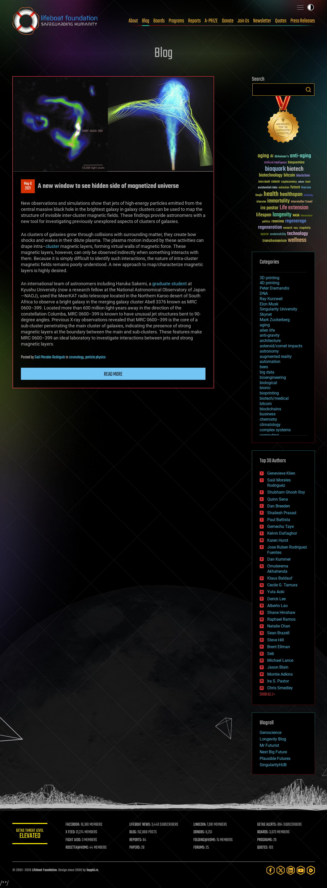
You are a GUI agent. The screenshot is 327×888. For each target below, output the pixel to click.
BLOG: (133, 832)
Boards (159, 21)
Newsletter (262, 21)
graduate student (169, 283)
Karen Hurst (277, 540)
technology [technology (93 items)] (297, 234)
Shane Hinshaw (281, 612)
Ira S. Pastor (278, 681)
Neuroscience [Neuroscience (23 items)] (306, 216)
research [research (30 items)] (287, 228)
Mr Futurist (269, 745)
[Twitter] (281, 870)
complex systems (275, 429)
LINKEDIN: (199, 824)
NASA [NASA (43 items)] (296, 216)
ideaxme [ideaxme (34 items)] (261, 202)
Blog (145, 21)
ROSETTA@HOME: (77, 847)
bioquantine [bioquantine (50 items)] (296, 162)
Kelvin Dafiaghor (282, 533)
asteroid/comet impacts (281, 345)
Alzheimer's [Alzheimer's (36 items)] (282, 157)
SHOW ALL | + (267, 694)
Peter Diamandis (274, 288)
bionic (265, 387)
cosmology (76, 357)
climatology (270, 424)
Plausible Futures (275, 758)
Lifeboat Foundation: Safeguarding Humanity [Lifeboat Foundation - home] (55, 21)
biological (268, 382)
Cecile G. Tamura (282, 585)
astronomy (269, 351)
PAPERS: (135, 847)
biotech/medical (274, 398)
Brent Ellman (278, 646)
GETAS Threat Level (30, 834)
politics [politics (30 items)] (266, 221)
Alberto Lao (277, 605)
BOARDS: (263, 832)
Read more (113, 374)
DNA (264, 293)
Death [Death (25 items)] (307, 182)
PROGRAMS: (265, 840)
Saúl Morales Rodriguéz (50, 357)
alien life (267, 330)
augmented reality (276, 356)
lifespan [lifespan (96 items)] (263, 215)
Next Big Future (273, 752)
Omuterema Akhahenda (277, 569)
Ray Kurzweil (271, 298)
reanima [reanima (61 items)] (278, 221)
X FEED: (70, 832)
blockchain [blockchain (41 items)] (303, 176)
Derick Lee (276, 598)
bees (264, 366)
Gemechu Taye (280, 526)
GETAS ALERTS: (267, 824)
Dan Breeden (278, 506)
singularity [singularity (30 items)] (305, 228)
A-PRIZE (211, 21)
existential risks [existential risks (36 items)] (267, 188)
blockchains (270, 409)
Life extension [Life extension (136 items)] (294, 208)
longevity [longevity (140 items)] (282, 215)
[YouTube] (301, 870)
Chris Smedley (280, 687)
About (133, 21)
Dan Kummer (279, 559)
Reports (194, 21)
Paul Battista (278, 519)
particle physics (95, 357)
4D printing (269, 282)
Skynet (266, 314)
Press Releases (302, 21)
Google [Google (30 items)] (258, 195)
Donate (227, 21)
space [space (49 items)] (264, 234)
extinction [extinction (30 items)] (284, 187)
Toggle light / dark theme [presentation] (310, 7)
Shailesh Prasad (281, 512)
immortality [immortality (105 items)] (278, 201)
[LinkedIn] (291, 870)
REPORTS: (136, 840)
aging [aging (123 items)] (263, 156)
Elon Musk (269, 304)
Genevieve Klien (281, 473)
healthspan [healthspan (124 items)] (291, 194)
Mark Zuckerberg (275, 319)
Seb (270, 653)
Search (308, 89)
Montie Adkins (280, 674)
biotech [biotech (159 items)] (295, 169)
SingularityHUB (273, 764)
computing (269, 435)
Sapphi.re (92, 870)
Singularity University (278, 309)
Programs (176, 21)
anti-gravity (270, 335)
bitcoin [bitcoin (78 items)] (289, 175)
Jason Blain (277, 667)
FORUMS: (199, 847)
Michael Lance (280, 660)
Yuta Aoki (275, 591)
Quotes (280, 21)
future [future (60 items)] (295, 187)
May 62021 (28, 186)
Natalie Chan (278, 626)
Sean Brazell (278, 633)
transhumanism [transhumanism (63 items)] (274, 240)
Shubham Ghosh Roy (286, 492)
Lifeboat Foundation (44, 870)
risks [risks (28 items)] (295, 228)
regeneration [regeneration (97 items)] (270, 227)
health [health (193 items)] (271, 194)
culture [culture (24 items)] (301, 182)
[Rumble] (311, 870)
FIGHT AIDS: (73, 840)
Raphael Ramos (281, 619)
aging (265, 325)
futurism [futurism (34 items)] (306, 188)
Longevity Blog (273, 739)
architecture (270, 340)
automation (270, 361)
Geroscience (270, 732)
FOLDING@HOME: (204, 840)
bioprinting (269, 393)
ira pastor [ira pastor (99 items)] (269, 208)
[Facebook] (270, 870)
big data (267, 372)
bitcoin (266, 403)
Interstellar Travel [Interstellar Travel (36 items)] (301, 202)
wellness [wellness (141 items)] (297, 240)
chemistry (268, 419)
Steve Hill (275, 640)
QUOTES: (262, 847)
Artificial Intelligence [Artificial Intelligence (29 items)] (275, 162)
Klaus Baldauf (279, 578)
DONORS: (199, 832)
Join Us (243, 21)
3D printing (269, 277)
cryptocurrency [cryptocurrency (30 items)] (289, 182)
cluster (52, 246)
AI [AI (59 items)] (271, 156)
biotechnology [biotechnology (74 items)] (270, 175)
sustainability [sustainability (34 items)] (278, 234)
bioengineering (273, 377)
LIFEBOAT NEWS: (140, 824)
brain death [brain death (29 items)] (264, 182)
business (268, 414)
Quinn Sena (277, 499)
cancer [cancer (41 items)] (275, 182)
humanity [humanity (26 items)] (308, 195)
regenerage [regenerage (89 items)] (295, 221)
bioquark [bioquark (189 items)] (275, 169)
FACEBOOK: (73, 824)
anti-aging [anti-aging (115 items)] (300, 156)
